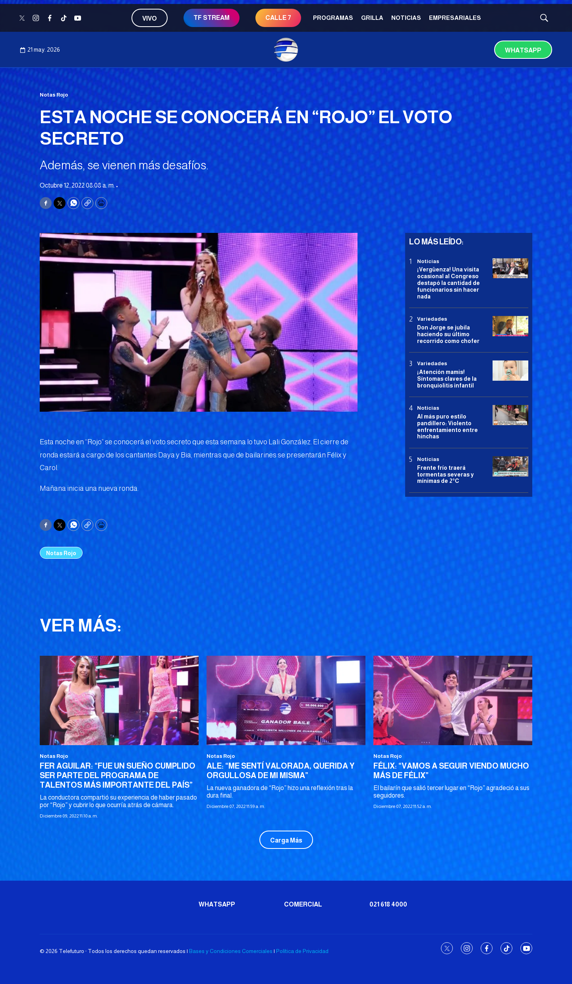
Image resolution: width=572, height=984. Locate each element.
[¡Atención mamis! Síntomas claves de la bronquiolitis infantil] (510, 370)
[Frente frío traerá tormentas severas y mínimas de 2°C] (510, 466)
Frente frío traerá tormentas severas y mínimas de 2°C (445, 474)
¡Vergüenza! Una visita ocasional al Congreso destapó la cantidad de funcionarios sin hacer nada (448, 282)
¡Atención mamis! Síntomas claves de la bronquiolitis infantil (447, 379)
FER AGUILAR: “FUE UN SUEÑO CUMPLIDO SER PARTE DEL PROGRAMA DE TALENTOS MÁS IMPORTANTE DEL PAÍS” (117, 775)
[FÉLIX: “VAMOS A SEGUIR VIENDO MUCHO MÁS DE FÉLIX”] (452, 700)
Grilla (372, 17)
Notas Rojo (54, 95)
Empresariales (455, 17)
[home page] (286, 50)
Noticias (406, 17)
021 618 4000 (388, 904)
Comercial (303, 904)
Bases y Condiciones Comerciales (230, 951)
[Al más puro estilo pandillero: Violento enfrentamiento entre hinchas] (510, 415)
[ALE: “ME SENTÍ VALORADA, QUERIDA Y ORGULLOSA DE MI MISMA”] (286, 700)
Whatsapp (523, 50)
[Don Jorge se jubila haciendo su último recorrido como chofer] (510, 326)
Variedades (432, 319)
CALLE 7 (278, 17)
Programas (333, 17)
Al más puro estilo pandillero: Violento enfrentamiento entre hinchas (447, 426)
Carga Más (286, 840)
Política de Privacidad (302, 951)
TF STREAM (211, 17)
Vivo (149, 18)
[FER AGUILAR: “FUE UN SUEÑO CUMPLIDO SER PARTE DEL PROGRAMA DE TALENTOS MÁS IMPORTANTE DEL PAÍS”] (119, 700)
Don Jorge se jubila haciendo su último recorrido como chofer (448, 334)
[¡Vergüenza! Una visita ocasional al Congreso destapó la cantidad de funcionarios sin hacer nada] (510, 268)
